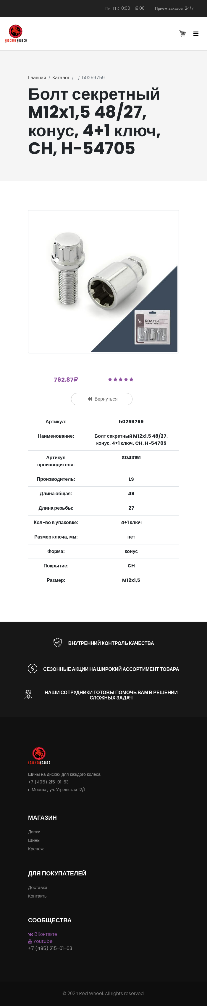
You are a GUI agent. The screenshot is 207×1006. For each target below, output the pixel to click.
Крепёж (36, 849)
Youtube (40, 941)
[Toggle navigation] (196, 34)
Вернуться (103, 399)
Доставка (37, 887)
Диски (34, 832)
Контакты (38, 896)
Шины (34, 840)
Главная (37, 77)
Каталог (60, 77)
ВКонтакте (42, 934)
